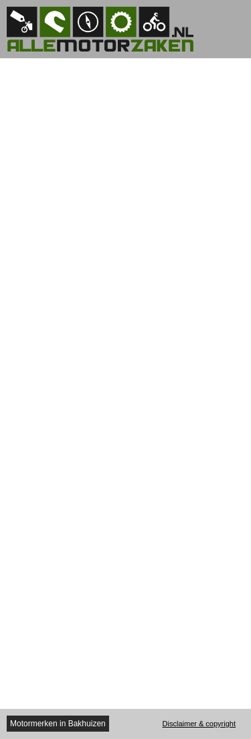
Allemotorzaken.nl (107, 29)
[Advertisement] (126, 75)
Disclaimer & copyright (199, 724)
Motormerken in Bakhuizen (58, 723)
